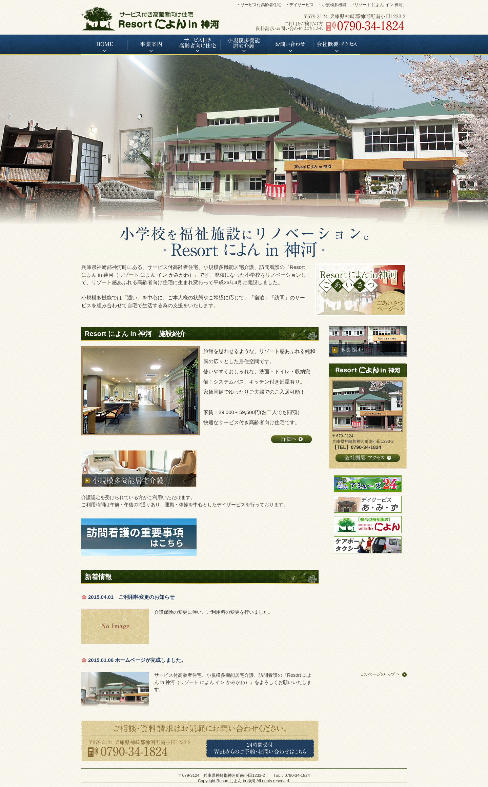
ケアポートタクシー (368, 544)
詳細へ (291, 439)
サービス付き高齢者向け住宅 (197, 45)
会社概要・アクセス (336, 45)
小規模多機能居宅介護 (244, 45)
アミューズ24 (368, 483)
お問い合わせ (290, 45)
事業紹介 (368, 341)
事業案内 (151, 45)
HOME (104, 45)
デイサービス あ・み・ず (368, 504)
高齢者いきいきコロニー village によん (368, 524)
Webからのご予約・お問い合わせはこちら (260, 749)
